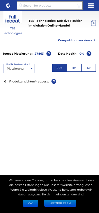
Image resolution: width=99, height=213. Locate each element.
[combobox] (7, 68)
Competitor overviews (77, 39)
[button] (8, 5)
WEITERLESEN (60, 203)
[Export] (93, 23)
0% (81, 53)
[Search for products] (49, 5)
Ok (30, 203)
